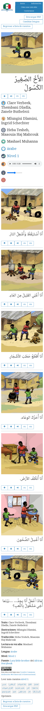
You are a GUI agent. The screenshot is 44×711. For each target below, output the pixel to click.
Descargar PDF (33, 17)
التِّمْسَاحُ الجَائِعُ (6, 692)
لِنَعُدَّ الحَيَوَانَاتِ (22, 684)
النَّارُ (29, 692)
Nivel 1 (13, 156)
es (17, 96)
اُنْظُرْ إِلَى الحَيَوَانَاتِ (7, 688)
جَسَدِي (4, 684)
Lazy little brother (20, 661)
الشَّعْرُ (14, 692)
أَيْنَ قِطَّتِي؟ (12, 684)
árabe (11, 149)
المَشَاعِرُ (36, 684)
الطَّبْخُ (30, 684)
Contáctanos (29, 11)
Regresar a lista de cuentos (17, 26)
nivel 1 (24, 680)
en (23, 96)
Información (36, 3)
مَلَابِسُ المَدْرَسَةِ (19, 688)
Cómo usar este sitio (29, 7)
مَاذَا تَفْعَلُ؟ (35, 688)
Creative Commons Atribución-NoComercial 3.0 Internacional (18, 673)
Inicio (22, 3)
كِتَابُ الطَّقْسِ (22, 692)
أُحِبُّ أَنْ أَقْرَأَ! (36, 692)
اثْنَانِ (28, 688)
